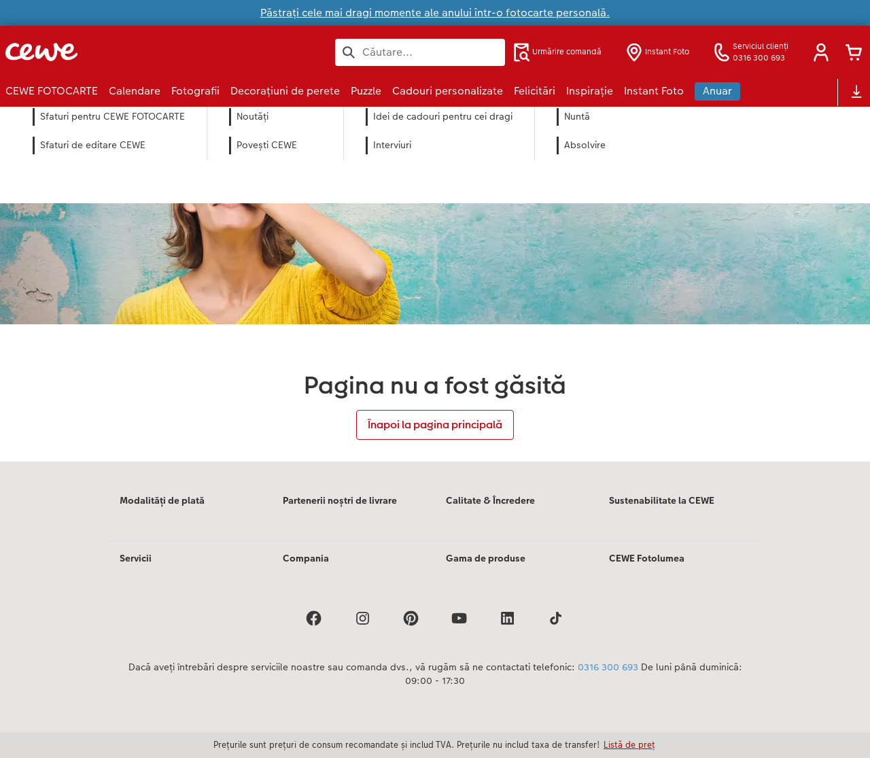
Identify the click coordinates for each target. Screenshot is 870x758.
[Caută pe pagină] (420, 52)
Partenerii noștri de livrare (340, 500)
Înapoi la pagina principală (435, 424)
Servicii (136, 558)
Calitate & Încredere (490, 500)
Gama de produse (485, 558)
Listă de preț (629, 744)
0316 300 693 (608, 667)
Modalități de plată (162, 500)
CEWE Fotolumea (646, 558)
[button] (821, 52)
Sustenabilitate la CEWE (661, 500)
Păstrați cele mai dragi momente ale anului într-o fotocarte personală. (435, 12)
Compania (306, 558)
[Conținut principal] (435, 284)
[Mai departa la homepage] (138, 52)
